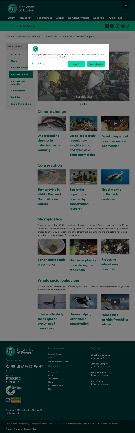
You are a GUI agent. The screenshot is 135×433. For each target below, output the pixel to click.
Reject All (76, 64)
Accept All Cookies (96, 64)
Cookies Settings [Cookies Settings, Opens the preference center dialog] (38, 64)
